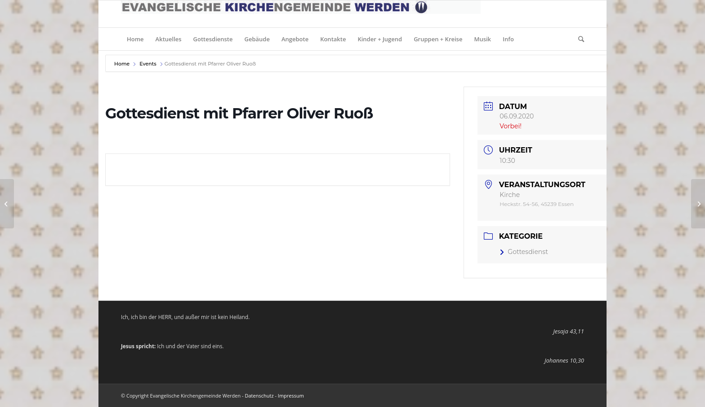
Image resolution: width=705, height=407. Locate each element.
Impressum (291, 395)
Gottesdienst (524, 252)
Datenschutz (259, 395)
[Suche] (578, 39)
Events (147, 64)
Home (122, 64)
